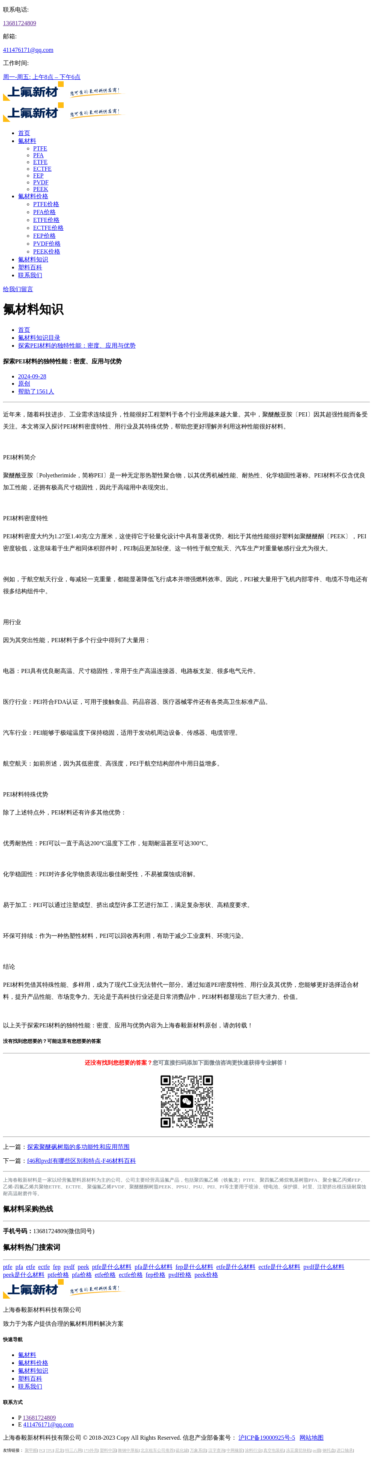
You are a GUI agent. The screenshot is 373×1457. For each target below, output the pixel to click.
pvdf (69, 1267)
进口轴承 (344, 1450)
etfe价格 (105, 1275)
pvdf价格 (179, 1275)
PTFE (40, 148)
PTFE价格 (46, 204)
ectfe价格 (131, 1275)
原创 (24, 383)
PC (41, 1450)
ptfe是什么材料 (111, 1267)
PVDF (41, 182)
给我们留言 (18, 289)
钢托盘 (329, 1450)
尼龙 (59, 1450)
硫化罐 (182, 1450)
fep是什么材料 (194, 1267)
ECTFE (42, 169)
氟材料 (27, 141)
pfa (19, 1267)
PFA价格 (44, 212)
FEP (38, 175)
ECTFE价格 (48, 228)
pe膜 (317, 1450)
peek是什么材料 (23, 1275)
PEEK (40, 189)
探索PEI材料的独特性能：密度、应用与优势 (77, 345)
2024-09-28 (32, 376)
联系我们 (30, 275)
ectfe (44, 1267)
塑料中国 (108, 1450)
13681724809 (19, 23)
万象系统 (198, 1450)
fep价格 (155, 1275)
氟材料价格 (33, 196)
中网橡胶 (234, 1450)
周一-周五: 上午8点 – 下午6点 (42, 77)
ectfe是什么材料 (279, 1267)
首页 (24, 133)
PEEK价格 (46, 251)
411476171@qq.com (28, 50)
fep (56, 1267)
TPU (49, 1450)
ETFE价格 (46, 220)
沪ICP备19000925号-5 (266, 1437)
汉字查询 (216, 1450)
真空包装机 (273, 1450)
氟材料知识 (33, 259)
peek (83, 1267)
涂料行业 (253, 1450)
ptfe (7, 1267)
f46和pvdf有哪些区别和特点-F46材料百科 (81, 1161)
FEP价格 (44, 235)
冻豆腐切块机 (298, 1450)
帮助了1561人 (36, 391)
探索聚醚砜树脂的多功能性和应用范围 (78, 1147)
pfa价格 (82, 1275)
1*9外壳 (91, 1450)
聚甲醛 (31, 1450)
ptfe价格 (58, 1275)
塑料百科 (30, 267)
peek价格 (206, 1275)
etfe (30, 1267)
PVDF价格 (47, 243)
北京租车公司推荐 (157, 1450)
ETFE (40, 162)
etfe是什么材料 (235, 1267)
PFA (38, 155)
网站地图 (312, 1437)
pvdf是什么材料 (323, 1267)
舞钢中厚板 (128, 1450)
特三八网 (73, 1450)
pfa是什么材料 (153, 1267)
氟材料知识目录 (39, 337)
